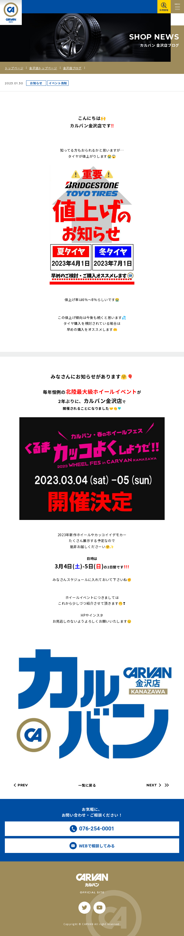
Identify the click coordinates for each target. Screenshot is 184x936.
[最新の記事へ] (166, 785)
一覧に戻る (87, 785)
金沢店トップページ (43, 68)
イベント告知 (58, 83)
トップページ (14, 68)
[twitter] (84, 908)
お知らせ (36, 83)
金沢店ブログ (72, 68)
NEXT (151, 785)
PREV (23, 785)
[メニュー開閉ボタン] (177, 6)
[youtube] (99, 908)
